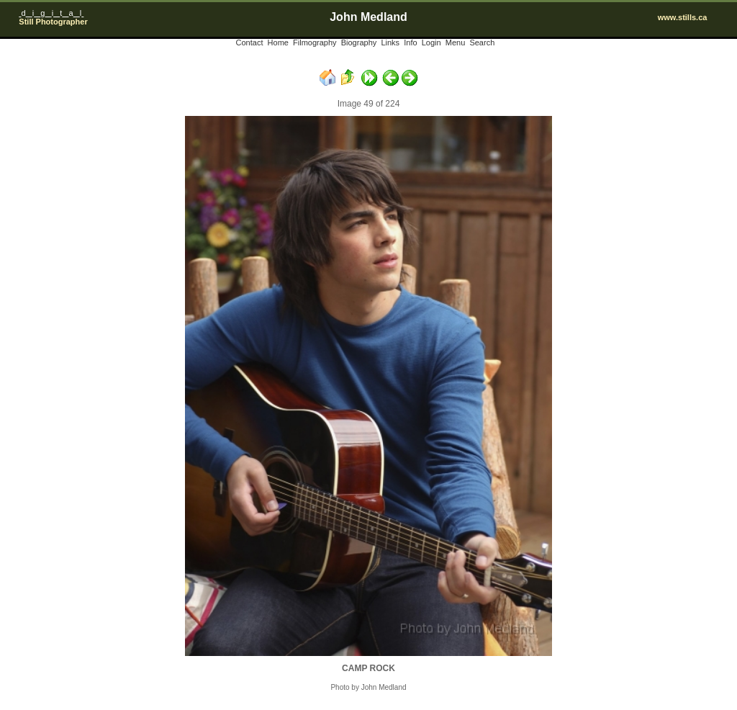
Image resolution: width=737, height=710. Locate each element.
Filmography (315, 42)
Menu (456, 42)
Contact (249, 42)
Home (278, 42)
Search (481, 42)
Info (410, 42)
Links (390, 42)
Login (431, 42)
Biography (359, 42)
